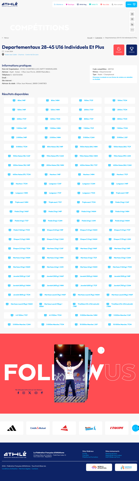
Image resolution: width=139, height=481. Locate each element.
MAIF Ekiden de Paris (113, 457)
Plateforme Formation (90, 457)
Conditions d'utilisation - (10, 469)
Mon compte (117, 4)
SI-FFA (84, 453)
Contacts (35, 469)
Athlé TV (93, 4)
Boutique (70, 4)
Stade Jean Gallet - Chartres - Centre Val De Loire (21, 54)
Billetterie (58, 4)
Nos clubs (104, 4)
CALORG (85, 455)
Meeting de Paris (111, 453)
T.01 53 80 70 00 (38, 456)
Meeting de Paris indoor (114, 455)
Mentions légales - (25, 469)
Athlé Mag (81, 4)
